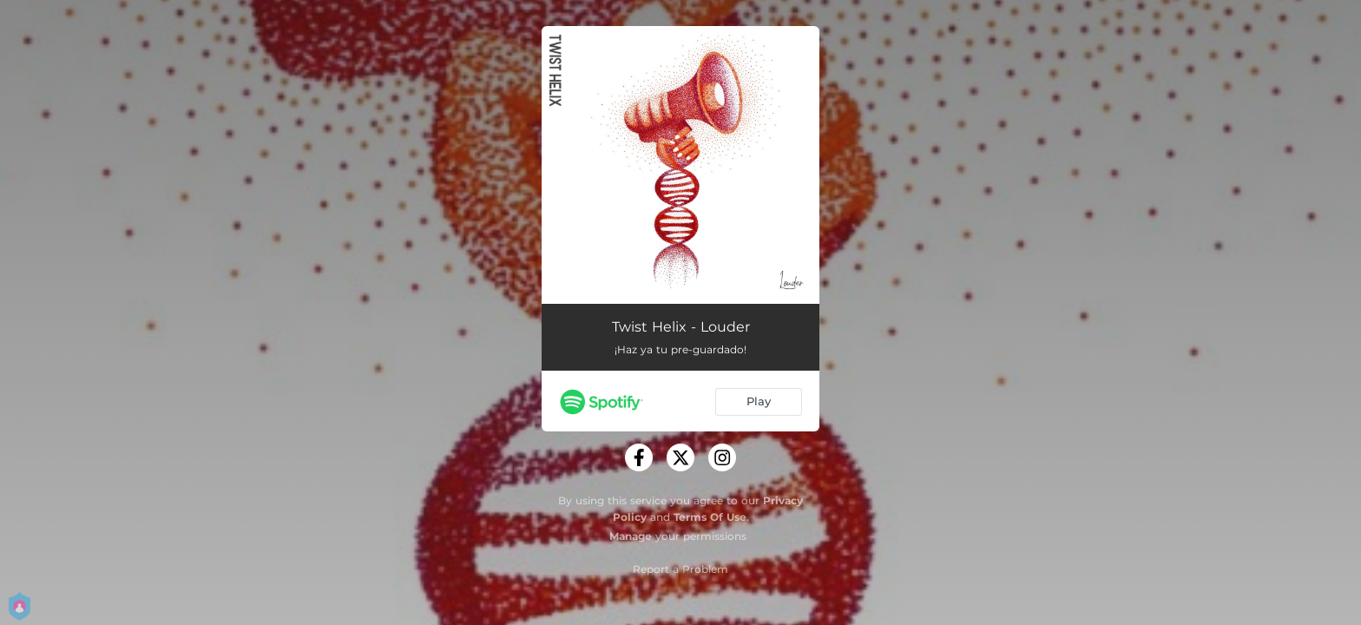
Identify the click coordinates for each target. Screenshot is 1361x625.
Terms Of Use (710, 516)
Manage (630, 536)
